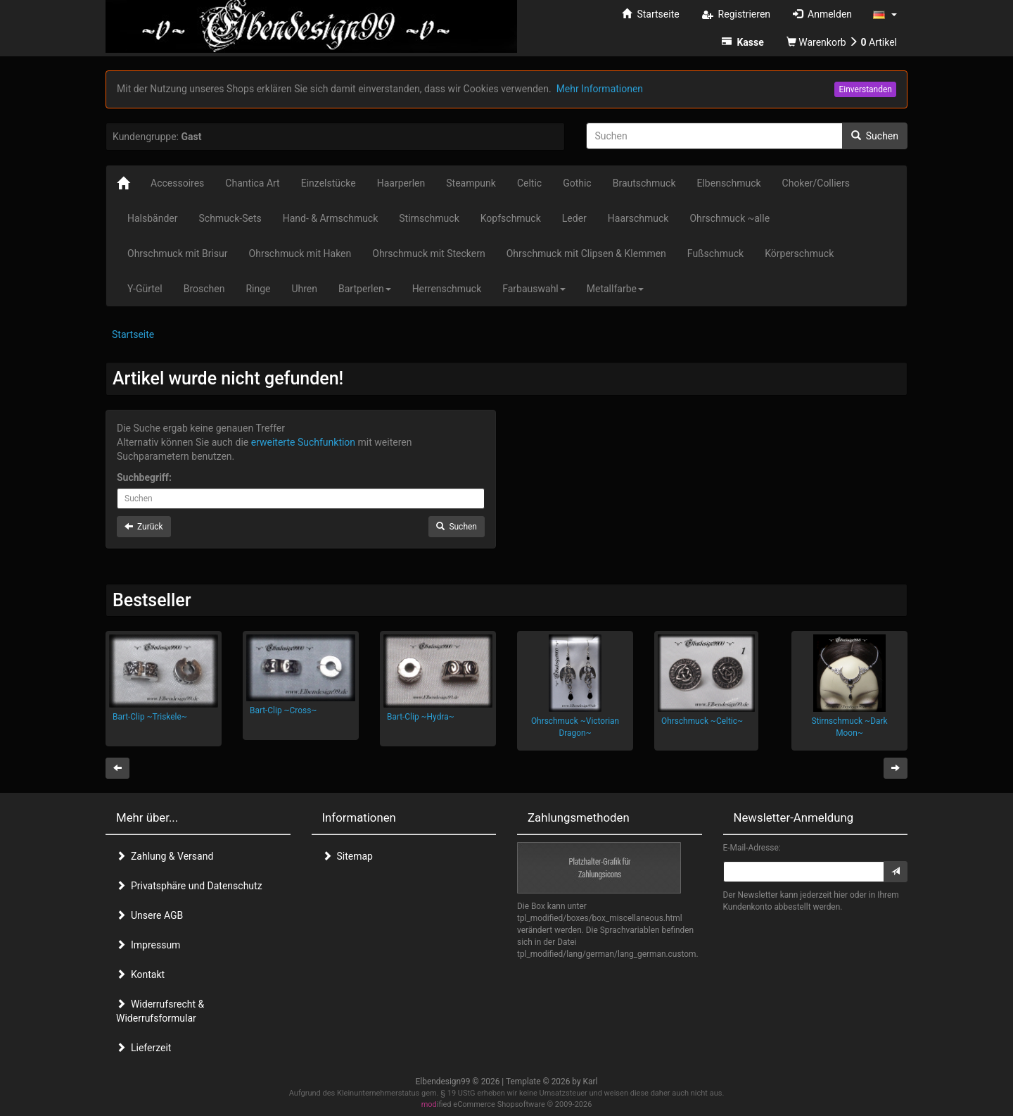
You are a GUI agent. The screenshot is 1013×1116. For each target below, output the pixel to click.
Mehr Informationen (599, 88)
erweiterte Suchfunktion (303, 442)
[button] (884, 14)
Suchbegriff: (144, 477)
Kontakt (140, 974)
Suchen (874, 136)
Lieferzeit (143, 1047)
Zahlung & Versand (164, 856)
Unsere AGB (149, 915)
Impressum (148, 945)
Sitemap (347, 856)
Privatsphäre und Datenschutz (189, 885)
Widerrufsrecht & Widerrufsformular (160, 1011)
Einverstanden (865, 89)
